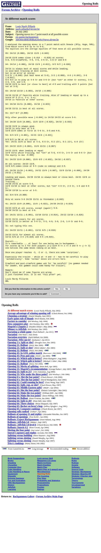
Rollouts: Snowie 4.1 (18, 475)
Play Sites (41, 526)
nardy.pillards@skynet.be (28, 29)
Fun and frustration (16, 528)
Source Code (77, 517)
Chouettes (12, 513)
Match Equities (44, 513)
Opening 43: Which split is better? (25, 406)
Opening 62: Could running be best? (26, 430)
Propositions (43, 533)
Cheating (12, 510)
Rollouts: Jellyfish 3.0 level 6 (22, 472)
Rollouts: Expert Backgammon (23, 467)
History (11, 533)
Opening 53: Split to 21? (20, 419)
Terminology (77, 526)
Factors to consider (17, 369)
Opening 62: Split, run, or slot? (23, 432)
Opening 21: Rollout (18, 393)
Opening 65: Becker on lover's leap (25, 454)
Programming (43, 530)
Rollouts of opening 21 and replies (25, 462)
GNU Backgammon (16, 530)
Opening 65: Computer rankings (24, 456)
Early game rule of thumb (21, 366)
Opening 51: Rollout (18, 411)
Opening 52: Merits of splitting (23, 414)
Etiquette (12, 524)
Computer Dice (14, 515)
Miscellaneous (43, 519)
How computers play (18, 371)
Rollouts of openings (18, 464)
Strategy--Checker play (82, 524)
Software (76, 515)
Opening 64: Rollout (18, 446)
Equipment (13, 522)
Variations (76, 535)
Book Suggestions (16, 506)
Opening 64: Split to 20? (20, 448)
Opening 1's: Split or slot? (21, 390)
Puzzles (40, 535)
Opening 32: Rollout (18, 398)
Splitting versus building (20, 483)
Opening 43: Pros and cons (21, 403)
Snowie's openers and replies (22, 480)
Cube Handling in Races (19, 519)
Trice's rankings (16, 491)
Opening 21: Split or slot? (20, 395)
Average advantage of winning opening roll (29, 361)
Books (11, 508)
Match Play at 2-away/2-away (50, 517)
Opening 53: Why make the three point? (28, 422)
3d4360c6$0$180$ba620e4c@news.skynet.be (37, 39)
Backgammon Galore (23, 544)
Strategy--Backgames (81, 519)
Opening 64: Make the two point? (24, 440)
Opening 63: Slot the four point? (24, 438)
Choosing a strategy (17, 363)
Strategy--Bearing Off (81, 522)
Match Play (42, 515)
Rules (74, 508)
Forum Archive (11, 9)
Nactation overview (17, 385)
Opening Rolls (31, 9)
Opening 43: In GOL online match (25, 401)
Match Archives (44, 510)
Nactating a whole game (20, 379)
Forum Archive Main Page (49, 544)
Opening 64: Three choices (21, 451)
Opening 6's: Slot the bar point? (24, 424)
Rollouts (75, 506)
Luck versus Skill (45, 506)
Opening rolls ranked (18, 459)
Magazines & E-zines (46, 508)
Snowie (75, 513)
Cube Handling (14, 517)
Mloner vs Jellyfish (17, 377)
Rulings (75, 510)
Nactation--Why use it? (19, 387)
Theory (75, 528)
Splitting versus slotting (19, 486)
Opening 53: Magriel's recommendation (28, 417)
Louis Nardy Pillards (25, 26)
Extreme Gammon (16, 526)
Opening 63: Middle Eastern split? (25, 435)
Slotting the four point (19, 478)
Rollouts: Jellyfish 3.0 (18, 470)
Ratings (40, 537)
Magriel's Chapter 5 (18, 374)
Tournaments (77, 530)
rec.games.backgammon (27, 37)
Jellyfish (11, 535)
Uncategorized (78, 533)
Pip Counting (43, 524)
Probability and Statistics (48, 528)
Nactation (12, 382)
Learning (12, 537)
